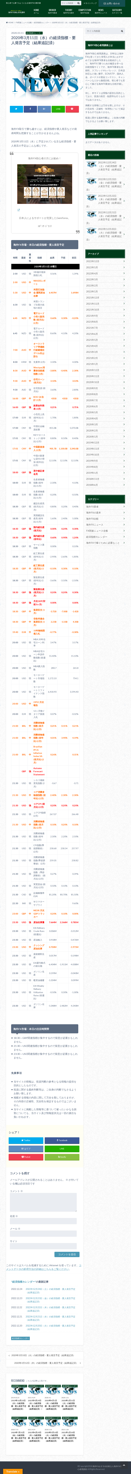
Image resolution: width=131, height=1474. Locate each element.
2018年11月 (92, 449)
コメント (16, 1191)
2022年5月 (91, 246)
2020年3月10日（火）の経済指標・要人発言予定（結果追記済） (43, 1355)
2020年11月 (92, 350)
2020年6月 (91, 379)
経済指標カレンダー (23, 1281)
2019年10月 (92, 426)
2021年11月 (92, 281)
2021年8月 (91, 298)
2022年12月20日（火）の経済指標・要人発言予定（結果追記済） (50, 1327)
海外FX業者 (52, 11)
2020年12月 (92, 345)
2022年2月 (91, 264)
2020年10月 (92, 356)
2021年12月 (92, 275)
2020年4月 (91, 391)
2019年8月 (91, 437)
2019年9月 (91, 431)
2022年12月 (92, 240)
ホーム (36, 11)
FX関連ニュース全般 (96, 499)
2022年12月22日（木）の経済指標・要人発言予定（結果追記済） (50, 1309)
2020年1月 (91, 408)
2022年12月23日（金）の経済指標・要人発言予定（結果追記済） (50, 1300)
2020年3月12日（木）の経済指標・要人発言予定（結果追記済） (46, 1363)
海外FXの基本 (69, 11)
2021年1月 (91, 339)
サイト (13, 1241)
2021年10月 (92, 287)
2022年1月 (91, 269)
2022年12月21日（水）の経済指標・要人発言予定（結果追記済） (50, 1318)
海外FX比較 (85, 11)
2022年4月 (91, 252)
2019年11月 (92, 420)
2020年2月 (91, 403)
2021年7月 (91, 304)
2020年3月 (91, 397)
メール (15, 1228)
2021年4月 (91, 321)
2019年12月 (92, 414)
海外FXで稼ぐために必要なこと (101, 511)
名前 (14, 1216)
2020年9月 (91, 362)
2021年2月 (91, 333)
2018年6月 (91, 455)
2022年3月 (91, 258)
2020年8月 (91, 368)
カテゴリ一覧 (117, 11)
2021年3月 (91, 327)
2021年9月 (91, 293)
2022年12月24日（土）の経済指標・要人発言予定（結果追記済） (50, 1291)
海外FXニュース (101, 11)
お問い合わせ (112, 3)
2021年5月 (91, 316)
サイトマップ (91, 3)
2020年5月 (91, 385)
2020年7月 (91, 374)
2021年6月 (91, 310)
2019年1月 (91, 443)
